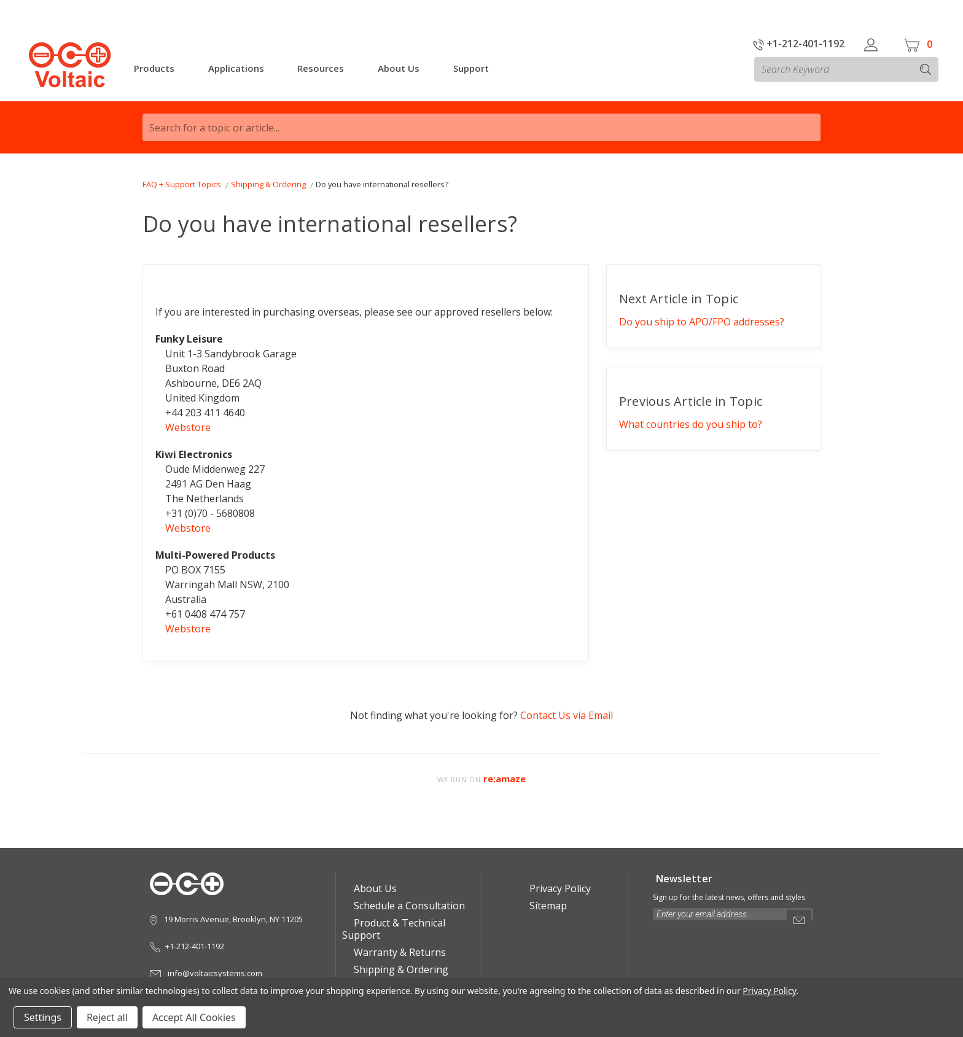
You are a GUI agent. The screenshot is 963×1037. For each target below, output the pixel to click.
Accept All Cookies (194, 1017)
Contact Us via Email (566, 715)
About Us (371, 888)
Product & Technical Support (393, 929)
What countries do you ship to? (690, 424)
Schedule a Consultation (405, 905)
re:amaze (504, 778)
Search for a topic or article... (214, 128)
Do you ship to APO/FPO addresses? (701, 321)
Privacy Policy (556, 888)
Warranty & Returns (396, 952)
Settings (42, 1017)
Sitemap (544, 905)
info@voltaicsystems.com (206, 973)
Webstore (188, 427)
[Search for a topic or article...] (481, 127)
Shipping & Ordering (397, 969)
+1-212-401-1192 (798, 43)
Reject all (107, 1017)
